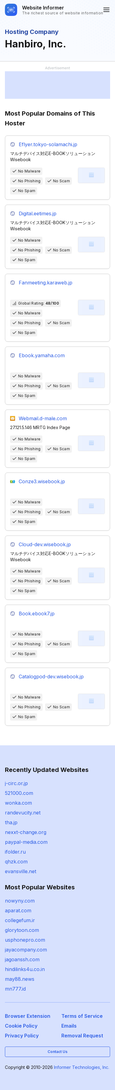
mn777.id (15, 989)
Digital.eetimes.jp (37, 213)
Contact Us (57, 1051)
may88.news (19, 979)
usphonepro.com (25, 940)
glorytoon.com (22, 930)
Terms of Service (82, 1016)
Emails (69, 1026)
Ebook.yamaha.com (42, 355)
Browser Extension (27, 1016)
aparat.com (18, 910)
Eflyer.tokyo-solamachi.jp (48, 144)
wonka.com (18, 803)
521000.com (19, 793)
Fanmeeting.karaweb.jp (45, 283)
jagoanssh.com (22, 959)
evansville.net (20, 871)
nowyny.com (20, 901)
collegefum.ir (20, 920)
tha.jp (11, 822)
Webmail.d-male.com (43, 418)
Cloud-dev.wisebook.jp (45, 544)
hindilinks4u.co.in (25, 969)
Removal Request (82, 1036)
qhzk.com (16, 861)
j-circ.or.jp (16, 783)
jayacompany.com (26, 950)
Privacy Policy (22, 1036)
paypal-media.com (26, 842)
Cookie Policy (21, 1026)
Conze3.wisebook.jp (42, 481)
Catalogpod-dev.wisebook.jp (51, 676)
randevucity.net (22, 813)
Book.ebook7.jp (37, 613)
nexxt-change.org (25, 832)
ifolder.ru (15, 852)
